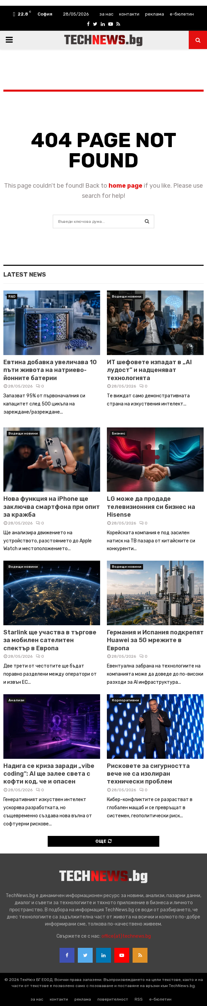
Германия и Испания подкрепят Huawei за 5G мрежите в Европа (155, 640)
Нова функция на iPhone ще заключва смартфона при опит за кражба (51, 506)
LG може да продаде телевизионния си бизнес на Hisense (151, 506)
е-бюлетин (182, 14)
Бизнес (118, 433)
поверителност (112, 999)
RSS (139, 999)
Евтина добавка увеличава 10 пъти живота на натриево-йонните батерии (50, 370)
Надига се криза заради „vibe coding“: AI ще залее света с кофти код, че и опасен (48, 774)
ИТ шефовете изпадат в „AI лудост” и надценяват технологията (149, 370)
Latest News (24, 274)
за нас (106, 14)
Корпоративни (125, 700)
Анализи (16, 700)
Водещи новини (126, 297)
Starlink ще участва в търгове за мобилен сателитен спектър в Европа (49, 640)
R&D (12, 297)
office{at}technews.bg (126, 936)
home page (125, 185)
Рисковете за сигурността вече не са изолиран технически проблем (148, 774)
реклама (154, 14)
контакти (129, 14)
